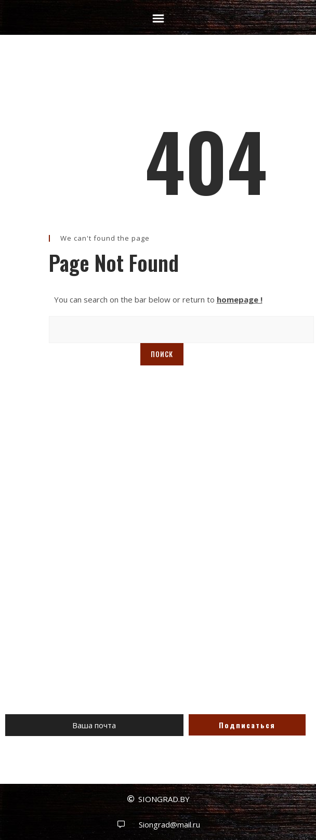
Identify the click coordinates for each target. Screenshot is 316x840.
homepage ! (239, 299)
